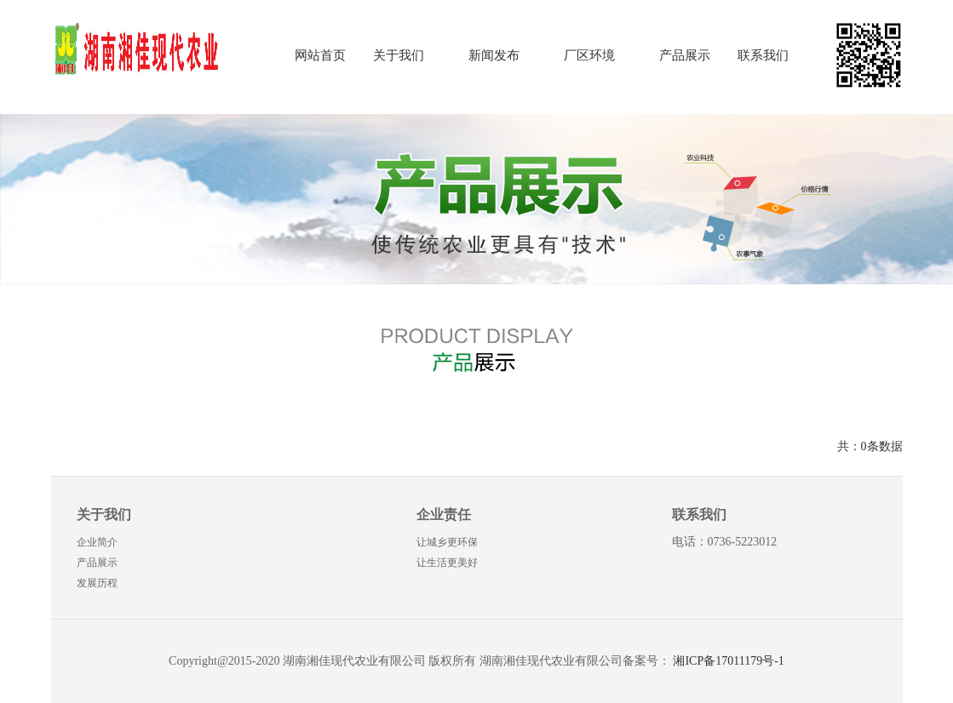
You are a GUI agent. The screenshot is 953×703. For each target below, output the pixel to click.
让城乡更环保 (447, 542)
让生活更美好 (447, 563)
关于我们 (398, 55)
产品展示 (684, 55)
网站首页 (320, 55)
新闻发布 (494, 55)
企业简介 (97, 542)
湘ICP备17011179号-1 (728, 660)
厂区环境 (589, 55)
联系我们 (763, 55)
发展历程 (97, 583)
